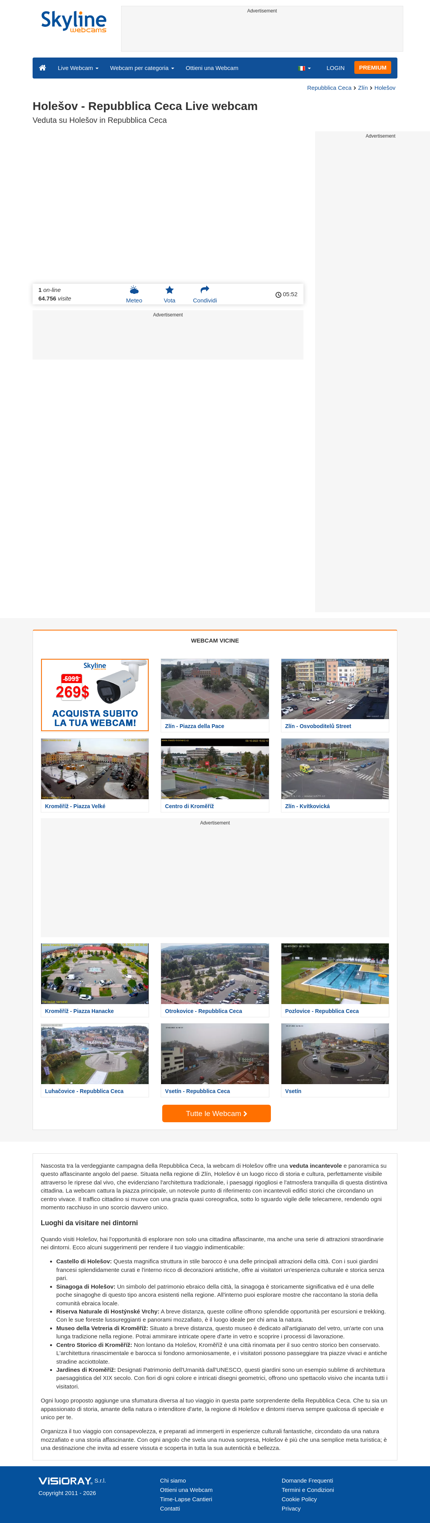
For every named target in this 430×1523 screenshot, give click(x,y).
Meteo (134, 294)
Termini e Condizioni (308, 1489)
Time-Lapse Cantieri (186, 1499)
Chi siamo (173, 1480)
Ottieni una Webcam (212, 68)
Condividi (205, 294)
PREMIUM (373, 67)
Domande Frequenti (307, 1480)
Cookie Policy (299, 1499)
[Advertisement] (262, 33)
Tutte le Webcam (216, 1113)
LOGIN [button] (335, 68)
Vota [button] (169, 294)
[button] (304, 67)
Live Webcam (78, 68)
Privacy (291, 1508)
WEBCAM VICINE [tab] (215, 640)
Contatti (170, 1508)
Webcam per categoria (142, 68)
